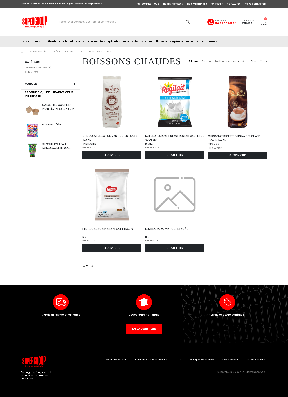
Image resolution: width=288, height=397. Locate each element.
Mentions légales (116, 359)
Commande (248, 21)
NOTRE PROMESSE (173, 3)
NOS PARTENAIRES (197, 3)
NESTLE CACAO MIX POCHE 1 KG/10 (167, 228)
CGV (178, 359)
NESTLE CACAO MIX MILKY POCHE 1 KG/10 (108, 228)
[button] (112, 154)
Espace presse (256, 359)
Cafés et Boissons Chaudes (68, 52)
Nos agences (230, 359)
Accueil (22, 52)
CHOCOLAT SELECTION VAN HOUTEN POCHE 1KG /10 (110, 137)
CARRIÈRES (217, 3)
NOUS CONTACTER (255, 3)
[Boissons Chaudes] (50, 67)
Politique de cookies (202, 359)
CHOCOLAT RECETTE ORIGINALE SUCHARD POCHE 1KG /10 (234, 137)
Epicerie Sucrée (37, 52)
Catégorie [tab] (50, 62)
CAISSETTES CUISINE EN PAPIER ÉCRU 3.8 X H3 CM (58, 106)
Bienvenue (220, 20)
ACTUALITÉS (233, 3)
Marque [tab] (50, 84)
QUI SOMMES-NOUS (148, 3)
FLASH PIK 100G (51, 124)
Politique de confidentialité (151, 359)
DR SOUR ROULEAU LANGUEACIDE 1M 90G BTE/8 (55, 146)
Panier (264, 24)
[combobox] (124, 22)
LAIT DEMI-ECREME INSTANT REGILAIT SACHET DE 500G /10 (175, 137)
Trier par (207, 61)
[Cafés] (50, 72)
